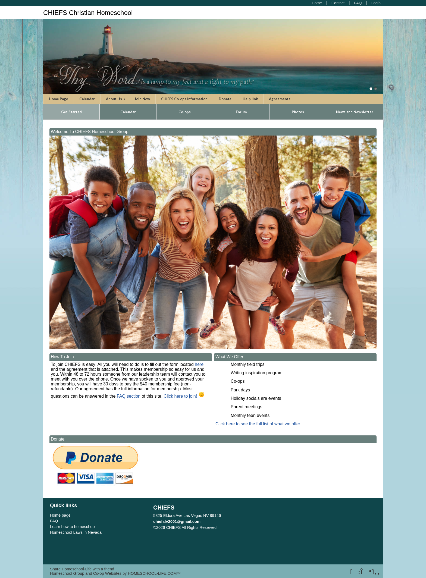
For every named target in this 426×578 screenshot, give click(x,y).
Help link (250, 99)
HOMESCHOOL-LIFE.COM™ (154, 573)
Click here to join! (180, 396)
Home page (60, 515)
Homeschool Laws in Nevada (76, 532)
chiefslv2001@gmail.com (177, 521)
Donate (225, 99)
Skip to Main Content (240, 527)
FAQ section (127, 396)
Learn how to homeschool (73, 526)
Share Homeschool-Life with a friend (82, 569)
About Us (116, 99)
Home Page (58, 99)
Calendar (87, 99)
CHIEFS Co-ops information (184, 99)
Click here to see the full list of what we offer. (258, 424)
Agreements (279, 99)
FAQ (54, 521)
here (199, 364)
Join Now (142, 99)
